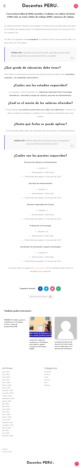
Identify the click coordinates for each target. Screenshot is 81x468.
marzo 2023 (6, 383)
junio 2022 (6, 407)
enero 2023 (6, 389)
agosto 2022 (6, 402)
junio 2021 (6, 434)
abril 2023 (5, 381)
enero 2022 (6, 420)
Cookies (5, 450)
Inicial (46, 378)
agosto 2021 (6, 429)
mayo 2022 (6, 410)
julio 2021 (5, 431)
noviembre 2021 (8, 426)
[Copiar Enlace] (40, 297)
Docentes (47, 373)
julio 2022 (5, 405)
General (47, 375)
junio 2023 (6, 375)
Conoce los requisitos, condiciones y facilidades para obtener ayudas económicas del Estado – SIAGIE (38, 345)
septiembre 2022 (8, 399)
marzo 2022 (6, 415)
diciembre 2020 (7, 436)
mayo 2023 (6, 378)
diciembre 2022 (7, 391)
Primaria (47, 386)
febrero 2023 (6, 386)
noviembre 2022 (8, 394)
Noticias (47, 381)
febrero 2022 (6, 418)
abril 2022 (5, 413)
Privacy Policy (7, 453)
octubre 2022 (7, 397)
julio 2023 (5, 373)
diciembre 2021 (7, 423)
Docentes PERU (40, 6)
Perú (45, 383)
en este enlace (39, 269)
